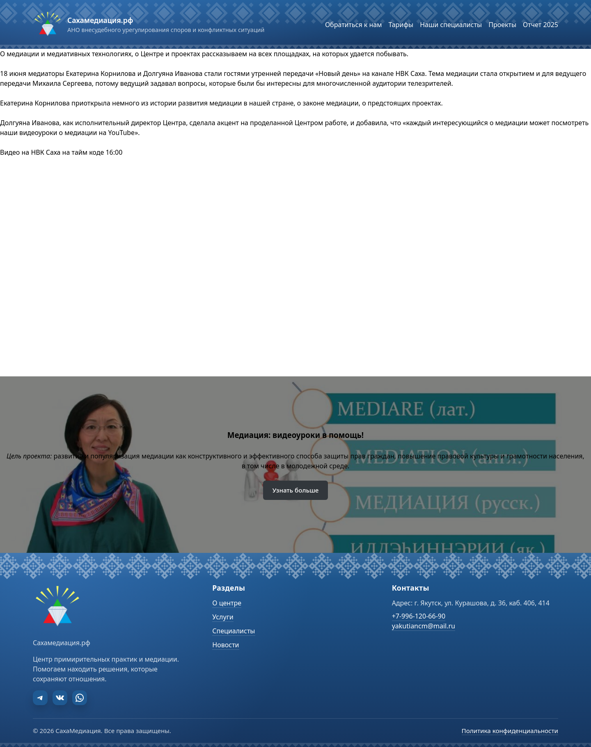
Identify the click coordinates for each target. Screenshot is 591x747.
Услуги (222, 616)
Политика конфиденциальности (510, 730)
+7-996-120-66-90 (418, 616)
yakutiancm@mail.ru (423, 625)
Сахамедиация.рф (100, 20)
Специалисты (233, 630)
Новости (225, 644)
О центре (226, 602)
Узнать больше (296, 490)
